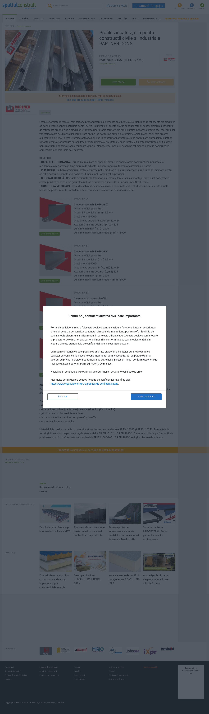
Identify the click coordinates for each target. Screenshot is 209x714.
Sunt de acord (146, 396)
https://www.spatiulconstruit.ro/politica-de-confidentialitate (84, 383)
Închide (62, 396)
